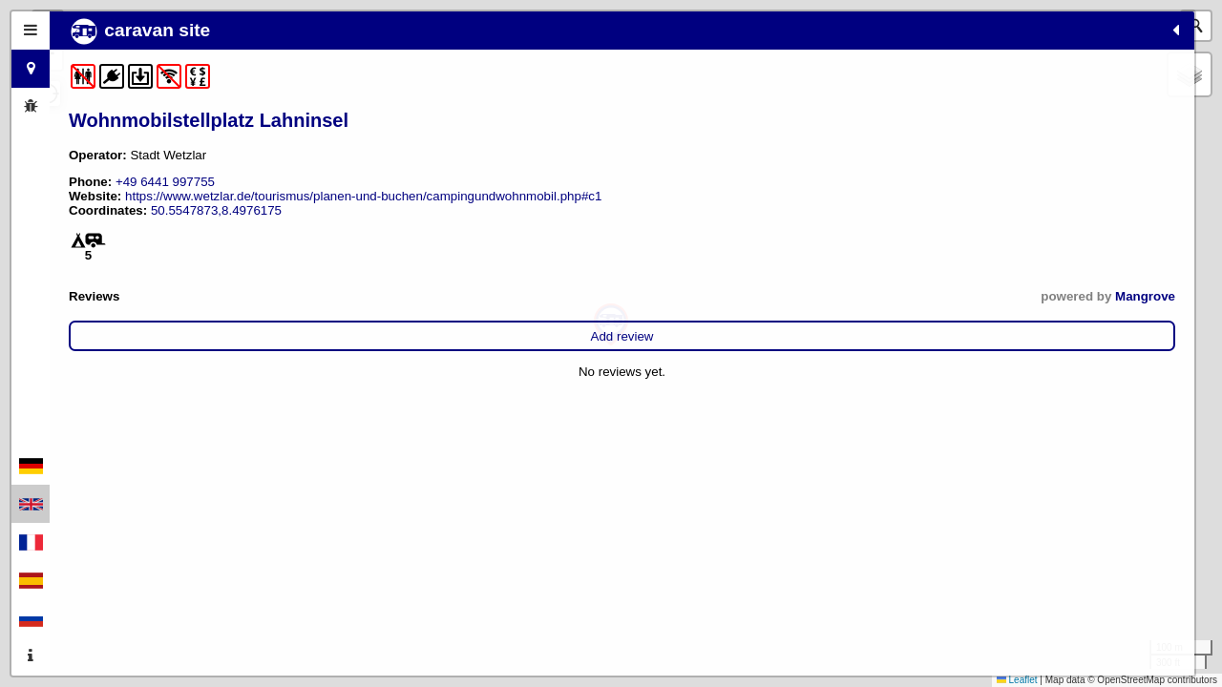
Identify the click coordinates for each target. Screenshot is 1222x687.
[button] (611, 324)
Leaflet (1017, 680)
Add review (250, 351)
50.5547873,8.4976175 (216, 225)
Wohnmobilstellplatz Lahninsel (208, 120)
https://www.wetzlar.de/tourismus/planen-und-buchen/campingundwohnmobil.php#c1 (225, 203)
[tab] (30, 30)
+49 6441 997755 (165, 182)
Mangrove (401, 310)
